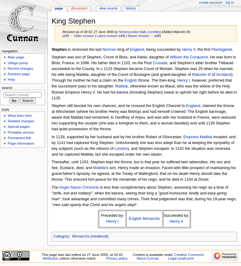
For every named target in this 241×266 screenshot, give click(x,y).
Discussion (79, 8)
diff (66, 36)
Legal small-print (181, 258)
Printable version (21, 132)
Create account (210, 2)
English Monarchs (144, 218)
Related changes (21, 121)
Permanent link (19, 138)
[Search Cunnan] (22, 95)
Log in (230, 2)
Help (11, 79)
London (121, 148)
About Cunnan (148, 258)
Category (61, 236)
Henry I (183, 80)
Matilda (121, 86)
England (137, 49)
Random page (19, 74)
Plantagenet (221, 49)
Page (59, 8)
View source (108, 8)
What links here (20, 115)
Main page (16, 57)
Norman (109, 49)
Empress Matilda (198, 137)
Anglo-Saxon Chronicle (79, 187)
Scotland (223, 74)
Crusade (160, 63)
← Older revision (82, 36)
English (130, 80)
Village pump (18, 63)
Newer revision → (141, 36)
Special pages (19, 126)
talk (143, 32)
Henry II (188, 49)
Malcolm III (201, 74)
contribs (154, 32)
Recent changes (20, 68)
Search (7, 88)
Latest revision (107, 36)
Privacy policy (117, 258)
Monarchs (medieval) (90, 236)
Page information (21, 143)
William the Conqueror (189, 57)
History (131, 8)
